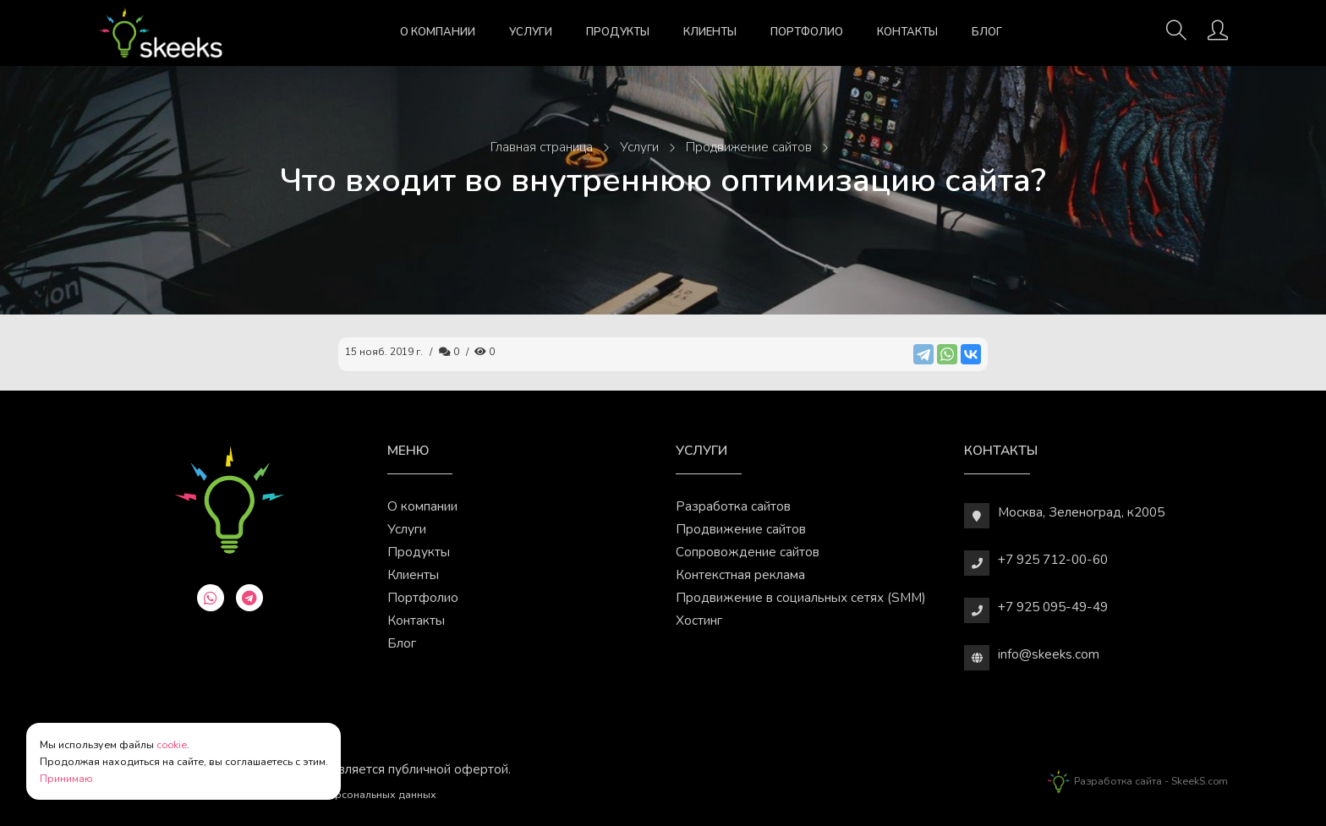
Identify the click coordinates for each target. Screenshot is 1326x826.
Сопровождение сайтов (747, 552)
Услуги (530, 32)
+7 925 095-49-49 (1053, 606)
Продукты (617, 32)
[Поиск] (1176, 35)
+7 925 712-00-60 (1053, 559)
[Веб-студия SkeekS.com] (160, 33)
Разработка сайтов (733, 506)
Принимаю (66, 778)
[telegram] (249, 597)
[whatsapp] (210, 597)
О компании (437, 32)
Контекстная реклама (740, 574)
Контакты (907, 32)
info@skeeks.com (1048, 654)
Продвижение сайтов (741, 529)
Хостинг (699, 620)
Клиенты (710, 32)
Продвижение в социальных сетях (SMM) (801, 597)
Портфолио (806, 32)
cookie (171, 744)
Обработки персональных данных (350, 794)
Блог (987, 32)
